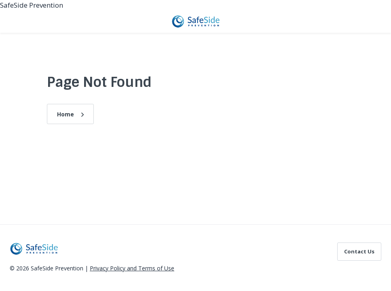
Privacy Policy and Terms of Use (132, 268)
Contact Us (359, 251)
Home (65, 114)
